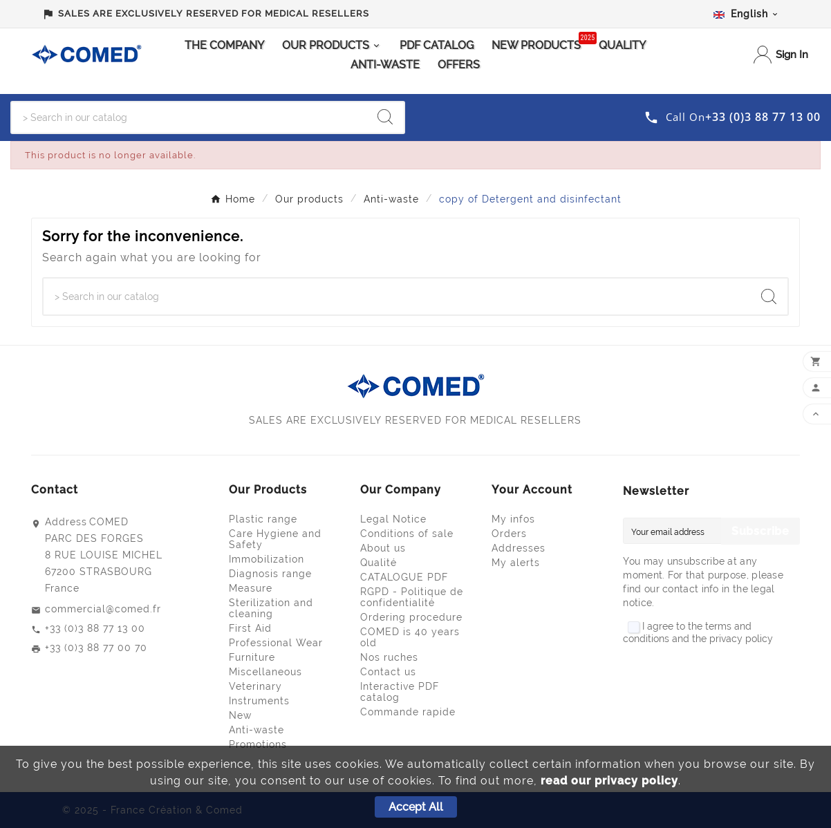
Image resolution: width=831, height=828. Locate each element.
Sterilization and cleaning (271, 608)
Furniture (252, 657)
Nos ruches (389, 657)
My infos (513, 519)
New (240, 715)
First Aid (250, 628)
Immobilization (266, 559)
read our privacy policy (609, 780)
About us (383, 548)
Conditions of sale (407, 533)
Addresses (518, 548)
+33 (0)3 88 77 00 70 (96, 647)
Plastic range (263, 519)
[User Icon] (781, 55)
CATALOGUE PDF (404, 577)
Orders (509, 533)
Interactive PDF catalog (399, 692)
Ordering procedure (411, 617)
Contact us (388, 671)
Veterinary (255, 686)
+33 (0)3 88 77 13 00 (95, 628)
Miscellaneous (265, 671)
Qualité (378, 562)
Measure (250, 588)
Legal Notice (393, 519)
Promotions (258, 744)
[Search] (189, 117)
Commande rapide (408, 711)
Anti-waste (256, 729)
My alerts (516, 562)
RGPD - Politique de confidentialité (411, 597)
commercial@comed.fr (103, 608)
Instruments (259, 700)
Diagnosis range (270, 573)
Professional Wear (276, 642)
